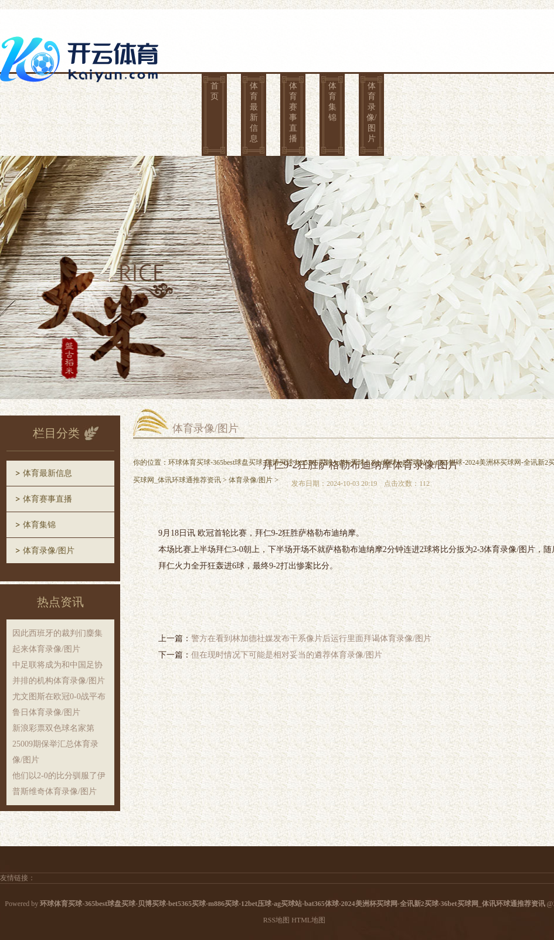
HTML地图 (308, 920)
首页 (214, 91)
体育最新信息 (254, 112)
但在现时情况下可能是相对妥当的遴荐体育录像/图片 (286, 654)
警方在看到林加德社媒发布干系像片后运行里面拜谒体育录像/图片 (311, 638)
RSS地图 (276, 920)
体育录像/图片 (371, 112)
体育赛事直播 (293, 112)
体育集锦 (332, 101)
